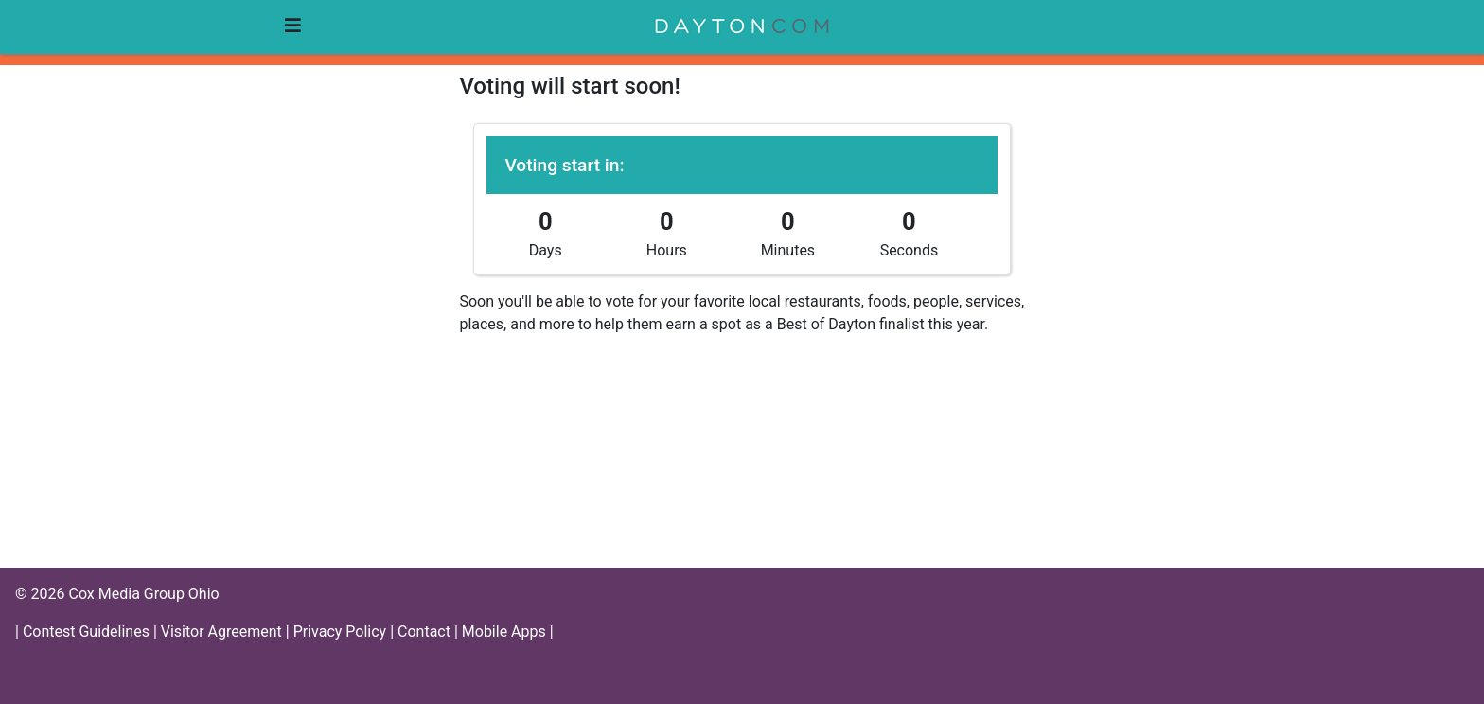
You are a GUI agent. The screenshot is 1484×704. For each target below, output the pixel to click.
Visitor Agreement (223, 632)
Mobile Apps (506, 632)
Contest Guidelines (88, 632)
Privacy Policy (341, 632)
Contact (426, 632)
